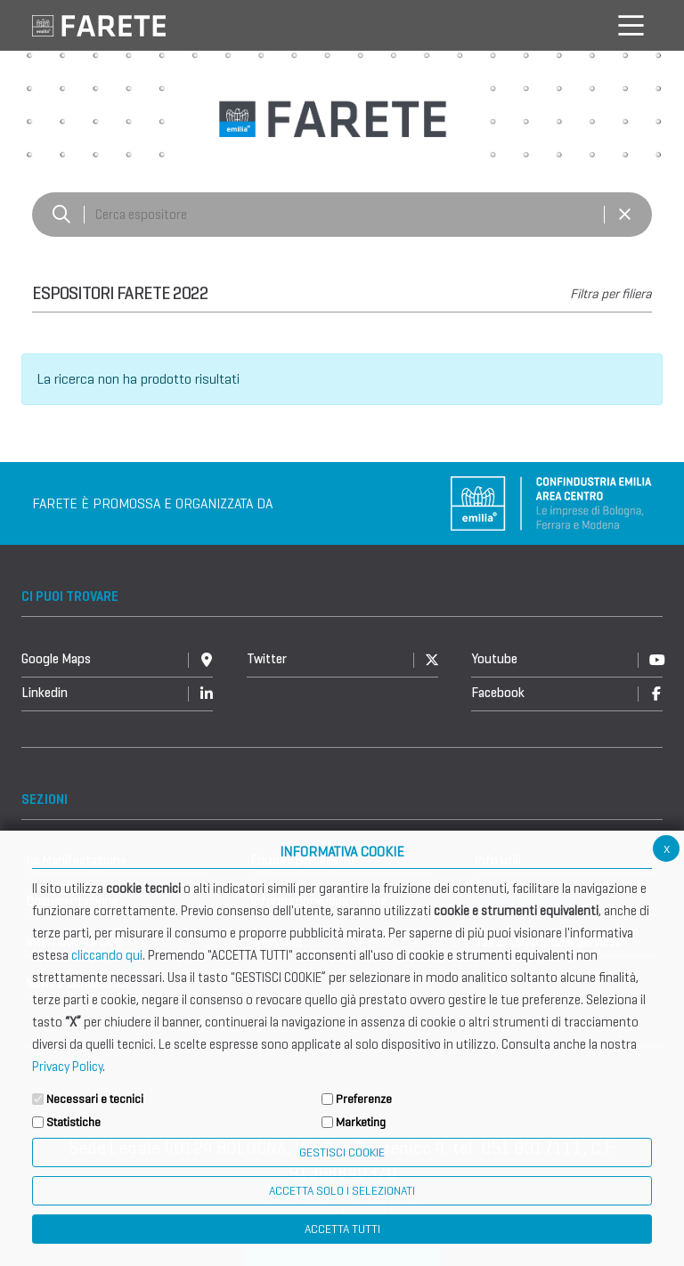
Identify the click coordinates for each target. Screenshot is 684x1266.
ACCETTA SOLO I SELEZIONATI (342, 1190)
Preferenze (364, 1099)
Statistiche (73, 1122)
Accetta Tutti (342, 1229)
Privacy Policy (67, 1067)
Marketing (361, 1122)
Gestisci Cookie (342, 1152)
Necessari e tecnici (94, 1099)
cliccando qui (106, 955)
